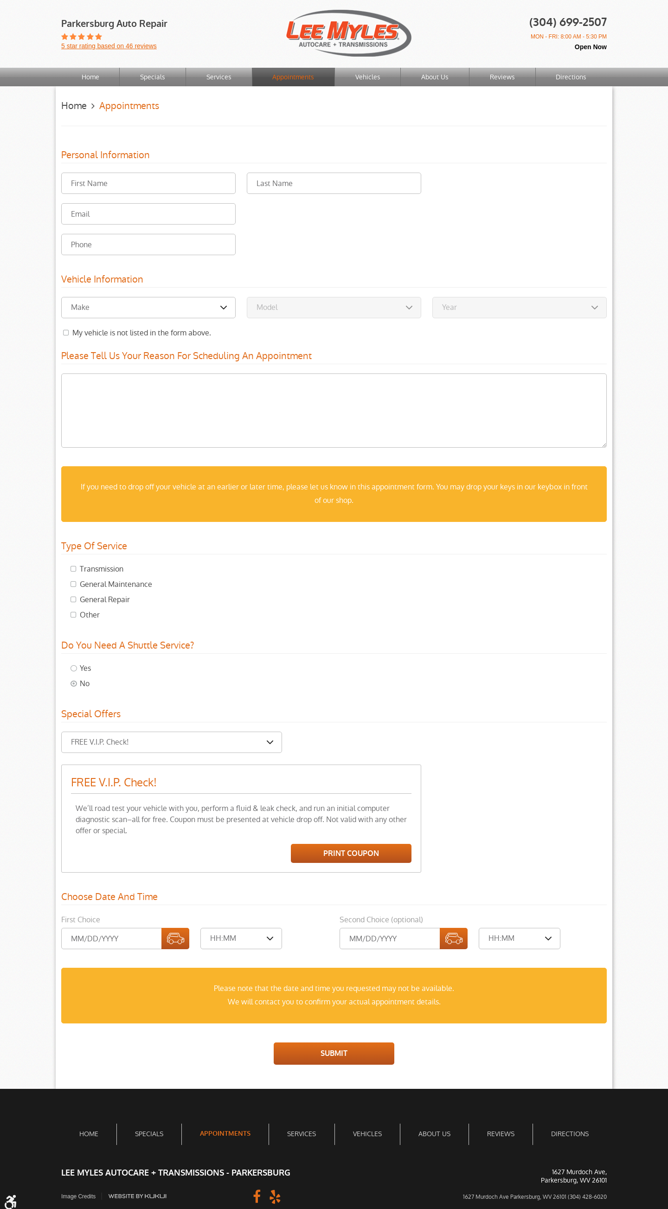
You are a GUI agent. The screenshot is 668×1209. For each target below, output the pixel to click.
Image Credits (78, 1196)
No (85, 683)
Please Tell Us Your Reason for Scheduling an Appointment (186, 356)
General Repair (105, 599)
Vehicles (367, 77)
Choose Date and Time (109, 897)
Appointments (293, 77)
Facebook (256, 1196)
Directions (571, 77)
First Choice (80, 919)
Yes (85, 667)
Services (218, 77)
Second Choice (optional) (381, 919)
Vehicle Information (102, 280)
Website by (137, 1196)
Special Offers (91, 714)
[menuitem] (90, 77)
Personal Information (105, 155)
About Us (435, 77)
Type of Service (94, 546)
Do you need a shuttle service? (127, 645)
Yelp (275, 1196)
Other (90, 614)
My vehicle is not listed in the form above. (141, 333)
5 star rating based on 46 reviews (109, 46)
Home (90, 77)
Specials (152, 77)
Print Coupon (351, 853)
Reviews (502, 77)
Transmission (101, 568)
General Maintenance (116, 584)
